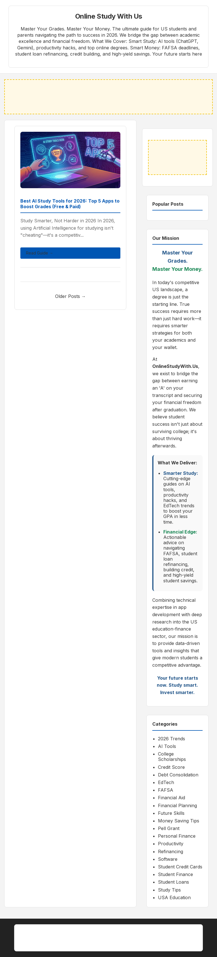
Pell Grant (168, 828)
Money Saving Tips (178, 821)
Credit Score (171, 767)
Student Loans (173, 882)
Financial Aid (171, 797)
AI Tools (167, 746)
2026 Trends (171, 738)
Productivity (170, 843)
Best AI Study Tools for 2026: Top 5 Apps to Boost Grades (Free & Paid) (70, 204)
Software (167, 859)
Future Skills (171, 813)
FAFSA (165, 790)
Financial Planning (177, 805)
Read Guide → (39, 253)
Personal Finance (177, 836)
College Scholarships (172, 756)
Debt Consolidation (178, 775)
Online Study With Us (108, 16)
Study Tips (169, 890)
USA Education (174, 897)
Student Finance (175, 874)
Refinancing (170, 851)
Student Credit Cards (180, 867)
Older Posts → (70, 296)
